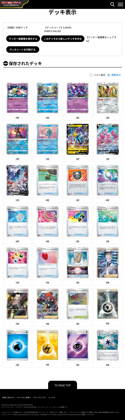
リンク (51, 397)
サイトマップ (38, 397)
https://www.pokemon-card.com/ (25, 414)
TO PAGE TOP (62, 385)
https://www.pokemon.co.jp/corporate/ (66, 414)
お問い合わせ (7, 397)
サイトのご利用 (23, 397)
